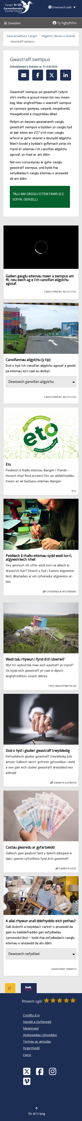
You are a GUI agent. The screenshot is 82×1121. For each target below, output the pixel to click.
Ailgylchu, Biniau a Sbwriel (58, 36)
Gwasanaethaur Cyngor (22, 36)
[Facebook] (40, 1071)
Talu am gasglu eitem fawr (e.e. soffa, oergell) (38, 196)
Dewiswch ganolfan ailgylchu (41, 381)
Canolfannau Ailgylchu (58, 291)
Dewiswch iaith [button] (61, 7)
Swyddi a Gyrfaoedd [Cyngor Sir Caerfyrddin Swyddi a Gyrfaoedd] (37, 1022)
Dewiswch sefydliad (41, 954)
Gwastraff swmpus (62, 969)
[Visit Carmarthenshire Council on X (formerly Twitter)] (27, 1071)
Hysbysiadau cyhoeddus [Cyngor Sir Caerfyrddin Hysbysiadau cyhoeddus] (40, 1035)
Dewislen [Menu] (12, 23)
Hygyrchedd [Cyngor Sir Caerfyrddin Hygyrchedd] (31, 1048)
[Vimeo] (27, 1081)
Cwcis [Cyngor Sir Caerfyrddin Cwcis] (27, 1055)
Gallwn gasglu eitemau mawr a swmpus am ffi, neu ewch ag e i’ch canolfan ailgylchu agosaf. (40, 280)
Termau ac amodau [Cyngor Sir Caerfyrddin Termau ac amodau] (37, 1041)
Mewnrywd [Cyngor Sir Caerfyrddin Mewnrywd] (30, 1028)
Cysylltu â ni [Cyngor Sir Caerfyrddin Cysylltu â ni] (31, 1015)
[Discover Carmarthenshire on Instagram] (53, 1071)
